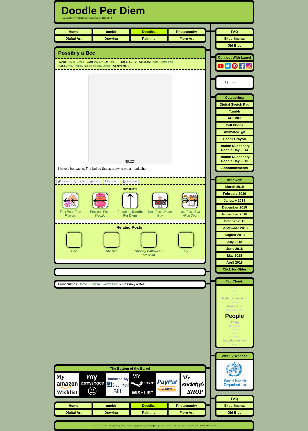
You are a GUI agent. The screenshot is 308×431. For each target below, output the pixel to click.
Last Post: (190, 213)
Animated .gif (234, 132)
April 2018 (234, 262)
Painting (149, 39)
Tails (234, 344)
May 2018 (234, 255)
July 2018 (234, 242)
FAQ (234, 32)
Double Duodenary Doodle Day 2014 (234, 148)
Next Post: (160, 213)
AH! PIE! (234, 118)
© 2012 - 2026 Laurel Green (102, 426)
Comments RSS (165, 426)
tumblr (111, 32)
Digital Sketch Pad (162, 61)
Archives (141, 426)
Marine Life (234, 306)
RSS (156, 426)
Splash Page (132, 426)
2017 (113, 61)
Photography (186, 32)
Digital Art (73, 39)
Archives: (234, 180)
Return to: (130, 213)
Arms (69, 65)
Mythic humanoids (234, 298)
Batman (234, 302)
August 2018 (234, 235)
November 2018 (234, 214)
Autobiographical (234, 340)
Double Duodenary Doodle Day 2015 (234, 159)
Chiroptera (234, 336)
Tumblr (234, 111)
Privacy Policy (119, 426)
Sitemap (149, 426)
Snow (234, 291)
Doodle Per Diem (103, 10)
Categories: (234, 98)
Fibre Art (187, 39)
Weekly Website (234, 356)
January (98, 61)
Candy (234, 294)
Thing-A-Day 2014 (234, 310)
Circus (234, 287)
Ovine (234, 333)
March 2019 (234, 187)
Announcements (234, 168)
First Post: (70, 213)
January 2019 (234, 200)
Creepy (234, 322)
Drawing (111, 39)
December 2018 (234, 207)
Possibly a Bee (76, 53)
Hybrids (78, 65)
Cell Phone (234, 125)
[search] (234, 82)
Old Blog (234, 45)
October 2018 (234, 221)
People (97, 65)
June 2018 (234, 249)
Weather (234, 329)
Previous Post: (100, 213)
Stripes (106, 65)
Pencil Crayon (234, 139)
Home (73, 32)
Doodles (149, 32)
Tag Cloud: (234, 281)
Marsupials (234, 326)
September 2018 (235, 228)
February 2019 (234, 194)
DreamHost (212, 426)
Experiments (234, 39)
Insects (88, 65)
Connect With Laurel (234, 57)
